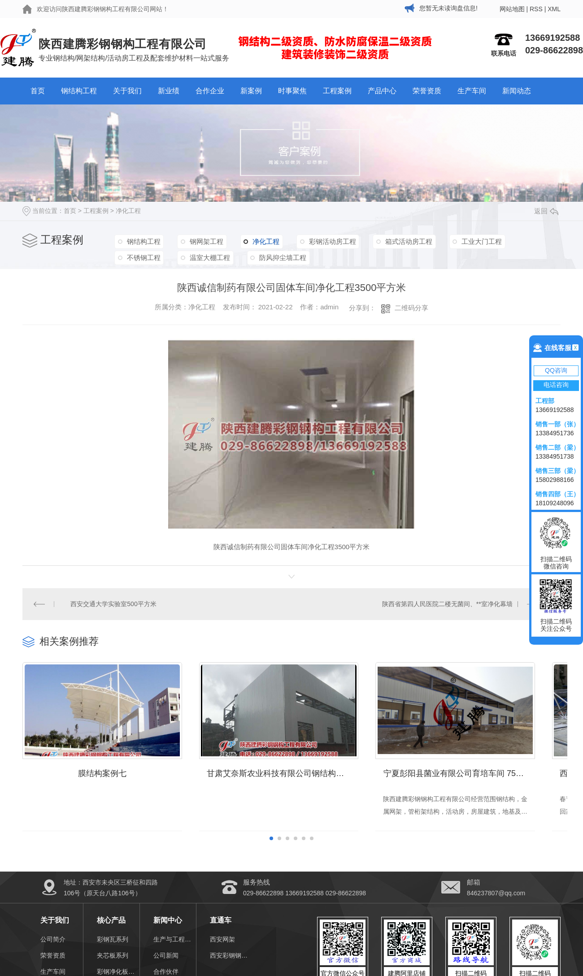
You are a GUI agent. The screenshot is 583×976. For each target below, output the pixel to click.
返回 (546, 211)
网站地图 (512, 9)
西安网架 (222, 945)
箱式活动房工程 (402, 241)
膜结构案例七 (106, 779)
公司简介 (52, 945)
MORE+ (549, 640)
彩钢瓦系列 (112, 945)
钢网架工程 (204, 241)
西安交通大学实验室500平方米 (114, 603)
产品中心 (382, 91)
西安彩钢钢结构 (231, 961)
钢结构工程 (79, 91)
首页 (37, 91)
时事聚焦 (292, 91)
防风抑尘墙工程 (279, 256)
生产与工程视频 (174, 945)
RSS (536, 9)
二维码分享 (411, 308)
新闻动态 (516, 91)
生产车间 (471, 91)
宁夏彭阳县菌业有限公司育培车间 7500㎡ (476, 779)
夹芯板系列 (112, 961)
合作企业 (210, 91)
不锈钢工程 (143, 256)
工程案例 (337, 91)
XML (554, 9)
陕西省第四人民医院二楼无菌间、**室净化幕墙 (447, 603)
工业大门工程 (473, 241)
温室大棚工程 (207, 256)
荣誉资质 (427, 91)
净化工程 (128, 210)
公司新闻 (165, 961)
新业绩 (168, 91)
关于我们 (127, 91)
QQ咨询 (556, 370)
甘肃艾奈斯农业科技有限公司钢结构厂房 (291, 779)
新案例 (251, 91)
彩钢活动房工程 (327, 241)
